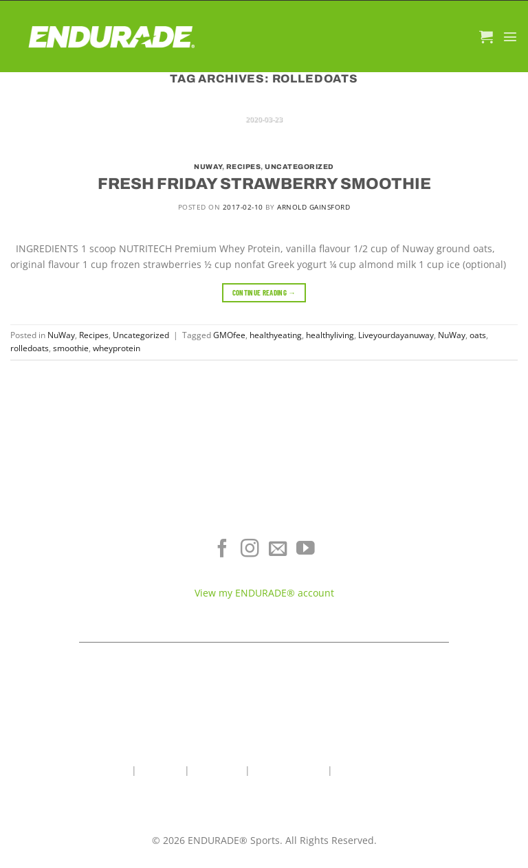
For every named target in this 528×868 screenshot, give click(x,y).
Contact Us (217, 770)
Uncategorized (299, 166)
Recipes (243, 166)
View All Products (88, 604)
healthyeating (276, 335)
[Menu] (510, 36)
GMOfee (229, 335)
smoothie (71, 348)
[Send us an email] (278, 549)
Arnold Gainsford (313, 207)
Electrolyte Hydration (88, 543)
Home (115, 770)
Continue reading (264, 292)
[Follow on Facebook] (222, 549)
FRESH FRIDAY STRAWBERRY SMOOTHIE (264, 183)
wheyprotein (116, 348)
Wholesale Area (288, 770)
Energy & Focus (88, 563)
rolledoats (29, 348)
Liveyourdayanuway (396, 335)
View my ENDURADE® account (264, 592)
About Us (161, 770)
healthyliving (330, 335)
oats (478, 335)
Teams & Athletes (440, 604)
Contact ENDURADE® (440, 583)
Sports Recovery (88, 583)
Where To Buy (440, 543)
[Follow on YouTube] (305, 549)
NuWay (208, 166)
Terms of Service (440, 563)
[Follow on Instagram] (250, 549)
